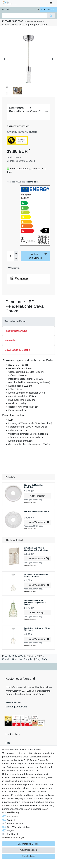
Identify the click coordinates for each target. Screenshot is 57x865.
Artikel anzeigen (37, 496)
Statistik (11, 820)
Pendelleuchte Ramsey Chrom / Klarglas (37, 629)
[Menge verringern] (16, 258)
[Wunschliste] (38, 9)
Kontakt (6, 24)
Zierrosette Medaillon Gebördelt (33, 486)
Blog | (38, 24)
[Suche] (51, 15)
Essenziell (12, 816)
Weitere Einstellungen (13, 837)
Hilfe (7, 742)
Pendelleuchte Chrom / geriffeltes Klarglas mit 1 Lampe (35, 603)
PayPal (11, 830)
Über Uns (17, 24)
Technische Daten (15, 321)
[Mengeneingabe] (10, 256)
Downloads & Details (17, 350)
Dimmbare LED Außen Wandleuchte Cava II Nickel (36, 549)
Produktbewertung (16, 330)
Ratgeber (28, 24)
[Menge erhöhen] (16, 253)
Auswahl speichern (29, 850)
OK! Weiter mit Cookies (28, 844)
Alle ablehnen (28, 856)
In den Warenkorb (38, 256)
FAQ (44, 24)
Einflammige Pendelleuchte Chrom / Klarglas (36, 575)
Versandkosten (32, 182)
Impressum (8, 805)
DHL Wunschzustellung (19, 827)
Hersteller (10, 340)
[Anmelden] (3, 9)
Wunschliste (14, 268)
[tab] (28, 321)
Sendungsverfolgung (16, 706)
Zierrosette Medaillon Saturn (36, 512)
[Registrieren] (8, 9)
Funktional (12, 834)
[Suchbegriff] (24, 15)
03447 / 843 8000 (14, 21)
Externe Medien (15, 823)
